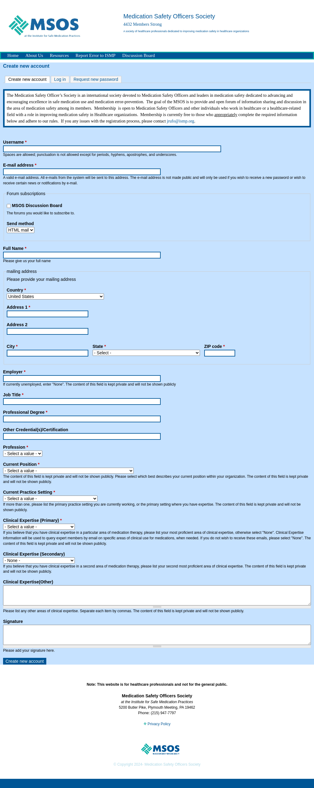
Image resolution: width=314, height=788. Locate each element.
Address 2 (17, 324)
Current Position (21, 464)
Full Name (14, 248)
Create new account (29, 79)
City (12, 346)
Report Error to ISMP (95, 55)
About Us (34, 55)
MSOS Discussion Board (37, 205)
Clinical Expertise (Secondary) (34, 554)
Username (15, 142)
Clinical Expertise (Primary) (32, 520)
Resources (59, 55)
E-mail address (19, 165)
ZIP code (214, 346)
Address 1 (18, 307)
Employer (14, 371)
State (99, 346)
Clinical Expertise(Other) (28, 581)
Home (13, 55)
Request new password (96, 79)
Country (16, 290)
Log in (60, 79)
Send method (20, 223)
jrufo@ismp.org (180, 121)
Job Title (13, 394)
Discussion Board (138, 55)
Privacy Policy (157, 733)
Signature (13, 626)
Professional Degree (25, 412)
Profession (15, 447)
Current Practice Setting (29, 492)
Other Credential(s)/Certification (35, 429)
